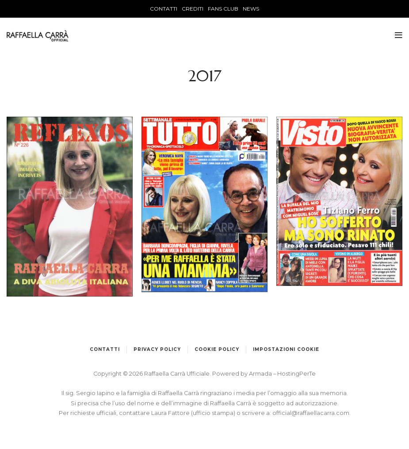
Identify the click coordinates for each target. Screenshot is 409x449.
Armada (261, 373)
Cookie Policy (217, 349)
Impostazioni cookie (286, 349)
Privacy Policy (157, 349)
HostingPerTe (296, 373)
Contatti (105, 349)
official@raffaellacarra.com (310, 413)
